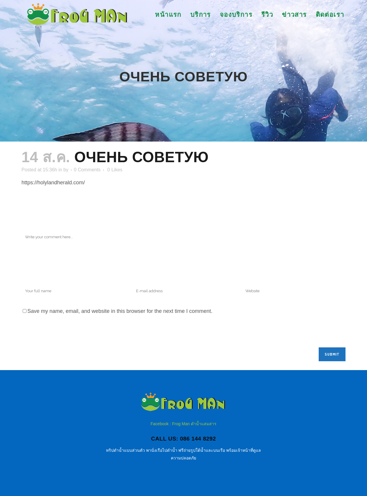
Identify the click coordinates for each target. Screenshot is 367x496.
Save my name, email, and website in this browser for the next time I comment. (119, 311)
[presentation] (66, 332)
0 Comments (87, 169)
